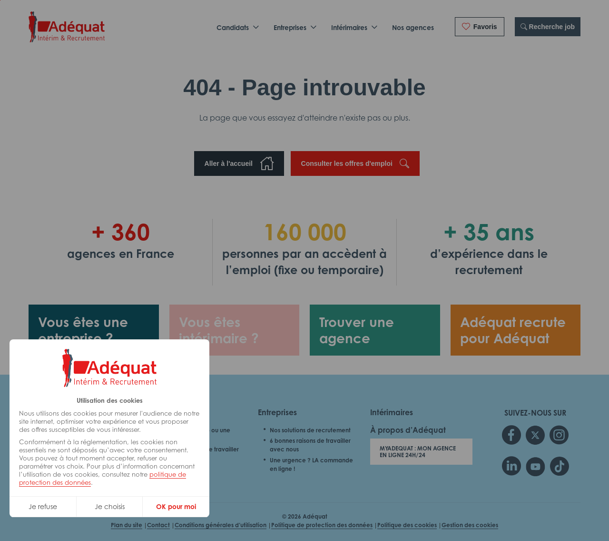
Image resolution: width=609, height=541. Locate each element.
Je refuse (43, 506)
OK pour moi (176, 506)
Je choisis (110, 506)
